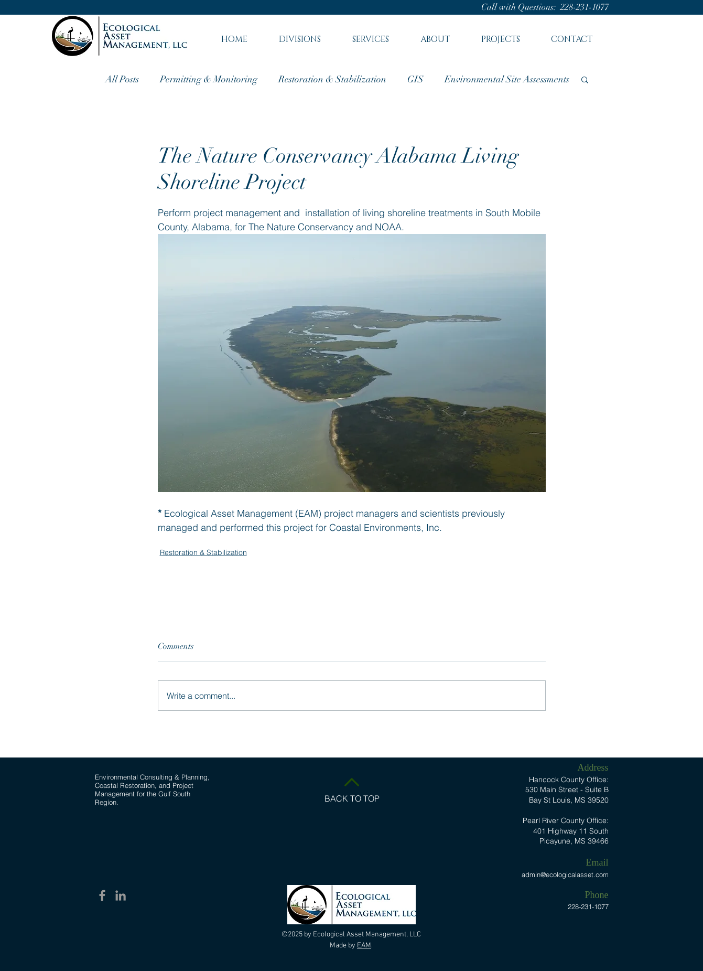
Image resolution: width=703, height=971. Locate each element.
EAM (364, 945)
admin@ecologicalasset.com (565, 874)
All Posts (122, 79)
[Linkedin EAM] (120, 895)
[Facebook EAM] (102, 895)
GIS (415, 79)
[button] (371, 34)
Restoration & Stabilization (332, 79)
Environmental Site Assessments (507, 79)
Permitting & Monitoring (208, 79)
